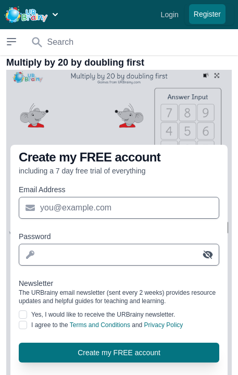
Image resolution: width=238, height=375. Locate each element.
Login (170, 14)
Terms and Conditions (100, 325)
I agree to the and (107, 325)
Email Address (42, 189)
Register (207, 14)
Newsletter (119, 292)
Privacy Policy (163, 325)
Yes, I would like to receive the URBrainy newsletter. (103, 314)
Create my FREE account (119, 352)
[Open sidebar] (11, 41)
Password (35, 236)
